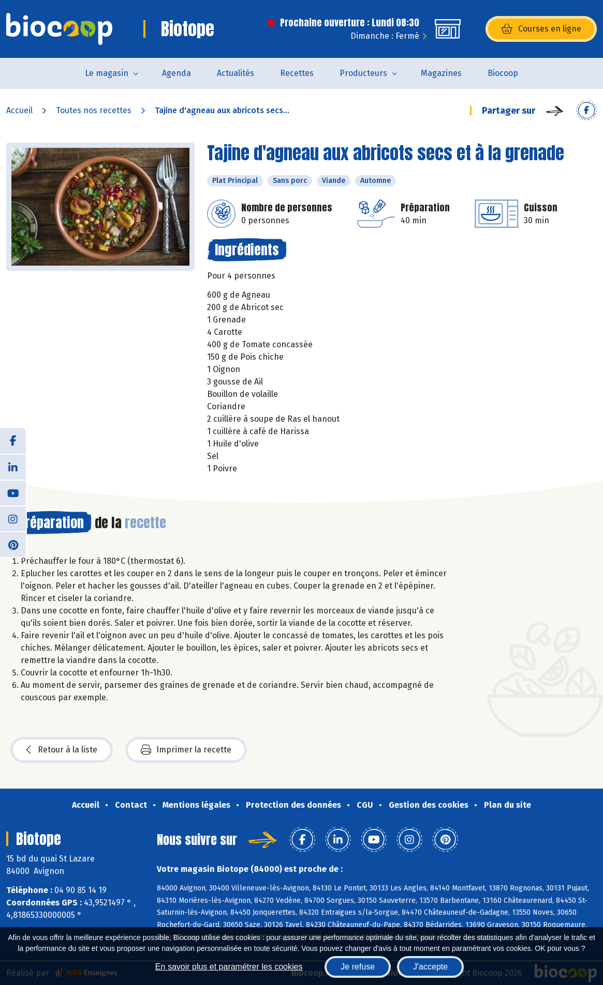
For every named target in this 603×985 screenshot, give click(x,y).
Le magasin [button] (106, 73)
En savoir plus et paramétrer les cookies (229, 966)
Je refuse (358, 966)
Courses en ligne (541, 29)
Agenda (176, 73)
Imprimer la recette (186, 750)
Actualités (235, 73)
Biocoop (503, 73)
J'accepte (430, 966)
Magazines (441, 73)
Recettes (297, 73)
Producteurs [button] (363, 73)
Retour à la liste (61, 750)
